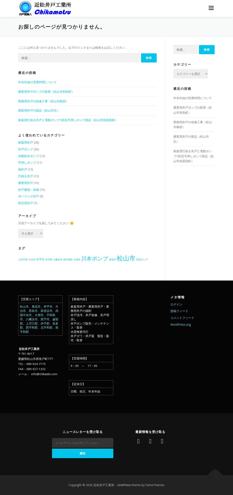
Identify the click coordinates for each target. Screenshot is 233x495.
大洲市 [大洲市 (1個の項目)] (76, 259)
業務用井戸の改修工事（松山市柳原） (43, 101)
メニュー (211, 8)
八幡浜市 (32, 319)
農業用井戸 (25, 183)
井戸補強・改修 (28, 190)
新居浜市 (46, 311)
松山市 (24, 306)
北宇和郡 (46, 327)
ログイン (176, 304)
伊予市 (48, 306)
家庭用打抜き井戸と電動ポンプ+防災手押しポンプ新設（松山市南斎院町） (68, 120)
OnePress (124, 485)
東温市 (36, 306)
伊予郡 (45, 323)
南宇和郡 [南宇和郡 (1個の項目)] (68, 259)
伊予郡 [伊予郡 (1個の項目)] (48, 259)
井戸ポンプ (25, 149)
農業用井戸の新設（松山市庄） (39, 110)
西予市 (45, 319)
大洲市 (39, 315)
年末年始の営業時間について (37, 82)
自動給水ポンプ (28, 156)
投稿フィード (179, 311)
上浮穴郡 (32, 323)
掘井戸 (22, 169)
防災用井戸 (25, 203)
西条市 (33, 311)
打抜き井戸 (25, 176)
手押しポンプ (27, 162)
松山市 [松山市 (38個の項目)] (126, 258)
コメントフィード (182, 318)
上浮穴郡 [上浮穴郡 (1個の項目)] (22, 259)
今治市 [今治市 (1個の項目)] (31, 259)
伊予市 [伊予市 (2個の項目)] (40, 259)
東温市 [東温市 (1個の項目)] (112, 259)
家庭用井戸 (25, 142)
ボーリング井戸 (28, 196)
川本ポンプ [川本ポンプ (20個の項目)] (94, 258)
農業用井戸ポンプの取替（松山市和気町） (46, 92)
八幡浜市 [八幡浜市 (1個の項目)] (57, 259)
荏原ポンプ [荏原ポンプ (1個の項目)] (142, 259)
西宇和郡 (32, 327)
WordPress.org (180, 324)
